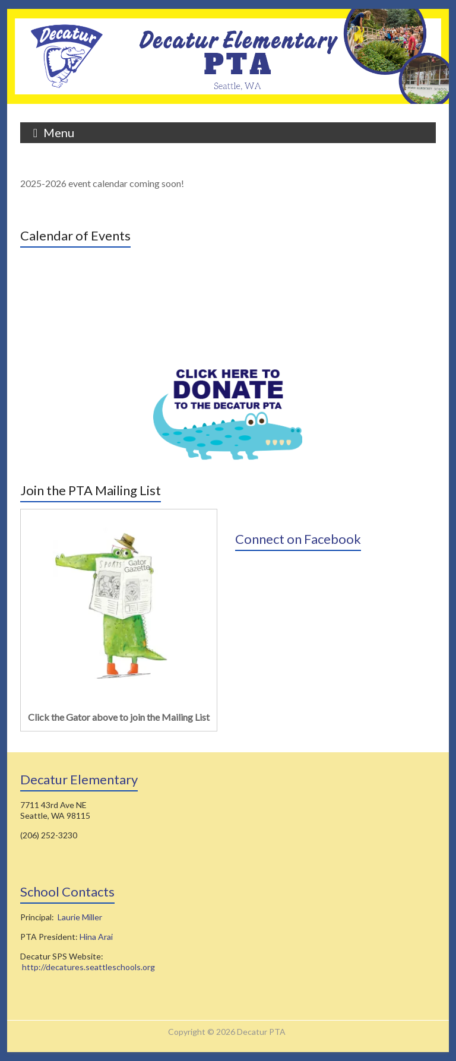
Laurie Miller (80, 917)
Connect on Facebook (298, 539)
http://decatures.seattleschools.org (88, 967)
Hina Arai (96, 937)
